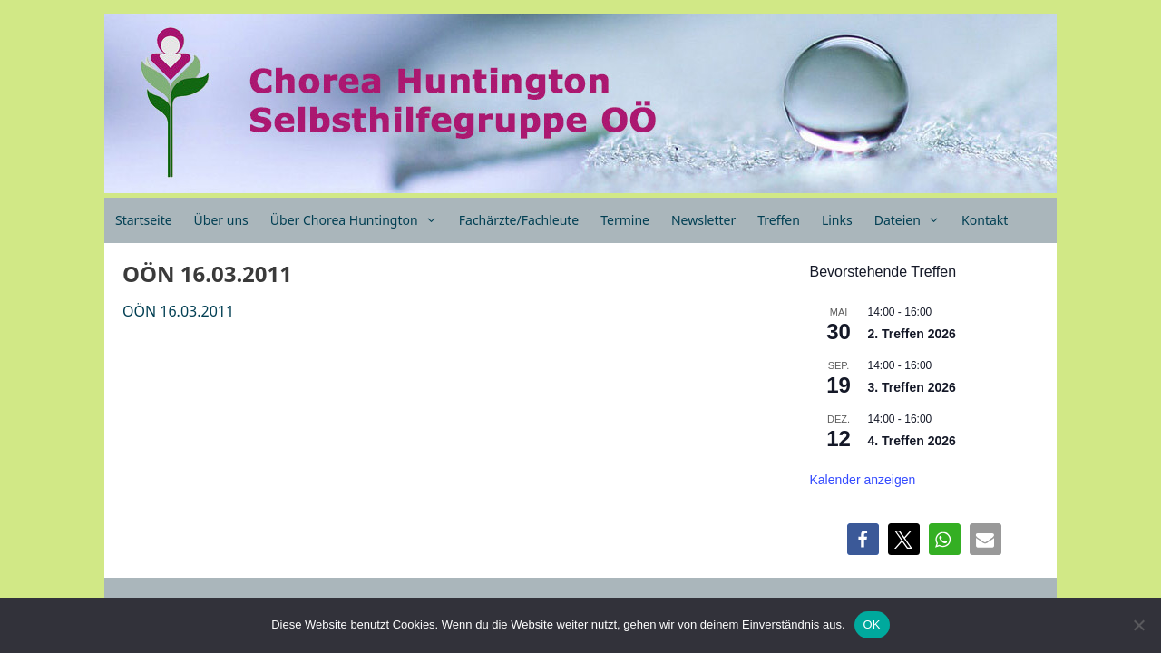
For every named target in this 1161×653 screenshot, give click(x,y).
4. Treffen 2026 (912, 441)
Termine (624, 220)
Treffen (778, 220)
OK (872, 624)
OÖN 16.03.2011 (178, 311)
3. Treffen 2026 (912, 387)
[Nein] (1138, 625)
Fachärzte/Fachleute (519, 220)
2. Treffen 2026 (912, 333)
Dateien (912, 220)
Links (837, 220)
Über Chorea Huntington (359, 220)
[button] (863, 539)
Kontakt (984, 220)
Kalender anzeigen (863, 480)
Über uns (221, 220)
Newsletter (703, 220)
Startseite (143, 220)
